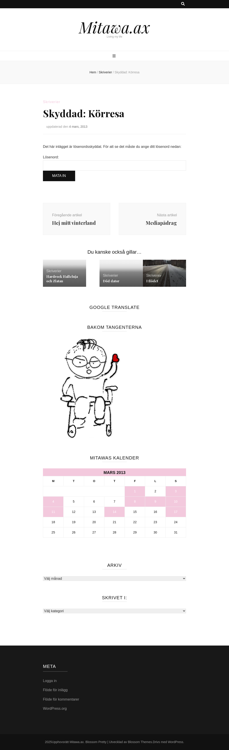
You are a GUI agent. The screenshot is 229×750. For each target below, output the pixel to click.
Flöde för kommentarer (61, 699)
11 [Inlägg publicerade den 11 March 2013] (53, 512)
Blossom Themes (140, 742)
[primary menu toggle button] (114, 56)
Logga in (50, 681)
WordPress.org (55, 708)
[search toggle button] (183, 4)
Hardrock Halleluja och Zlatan (62, 278)
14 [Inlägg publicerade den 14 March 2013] (114, 512)
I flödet (152, 281)
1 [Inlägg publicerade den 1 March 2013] (135, 491)
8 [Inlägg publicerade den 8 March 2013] (135, 501)
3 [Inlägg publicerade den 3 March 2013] (176, 491)
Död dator (111, 281)
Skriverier (51, 102)
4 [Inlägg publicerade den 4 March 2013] (53, 501)
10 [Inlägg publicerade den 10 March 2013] (176, 501)
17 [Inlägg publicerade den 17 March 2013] (176, 512)
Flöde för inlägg (55, 690)
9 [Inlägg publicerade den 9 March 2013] (155, 501)
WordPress (175, 742)
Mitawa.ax (114, 26)
